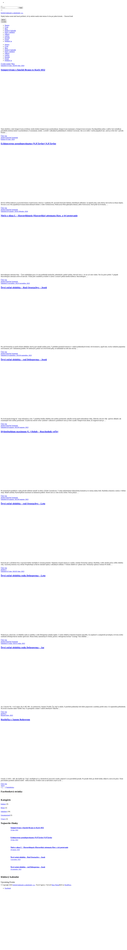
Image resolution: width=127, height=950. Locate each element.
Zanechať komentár (12, 137)
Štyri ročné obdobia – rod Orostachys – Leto (23, 503)
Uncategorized (5, 815)
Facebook (8, 888)
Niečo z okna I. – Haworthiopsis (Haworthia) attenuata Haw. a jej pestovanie (39, 215)
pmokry (3, 137)
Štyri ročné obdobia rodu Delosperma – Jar (22, 647)
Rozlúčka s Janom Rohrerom (15, 719)
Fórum (7, 39)
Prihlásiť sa (8, 41)
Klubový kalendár (10, 30)
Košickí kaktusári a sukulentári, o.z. (12, 13)
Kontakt (7, 38)
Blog (6, 29)
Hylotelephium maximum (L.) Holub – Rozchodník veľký (29, 431)
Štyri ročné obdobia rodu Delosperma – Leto (23, 575)
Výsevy (3, 819)
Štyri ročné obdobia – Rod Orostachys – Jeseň (24, 287)
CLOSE (4, 22)
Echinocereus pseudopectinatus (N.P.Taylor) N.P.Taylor (28, 143)
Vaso (2, 785)
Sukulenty (4, 65)
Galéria (7, 36)
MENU (3, 20)
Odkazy (7, 34)
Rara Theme (55, 885)
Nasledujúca (10, 787)
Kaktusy (3, 139)
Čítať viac (4, 136)
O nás (6, 27)
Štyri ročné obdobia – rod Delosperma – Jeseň (24, 359)
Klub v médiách (10, 32)
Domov (7, 25)
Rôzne (3, 715)
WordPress (67, 885)
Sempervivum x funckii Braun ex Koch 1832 (23, 69)
